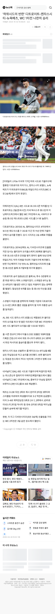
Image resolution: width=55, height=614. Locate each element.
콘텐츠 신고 (33, 579)
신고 (28, 22)
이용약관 (13, 579)
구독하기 (46, 459)
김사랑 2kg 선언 (13, 529)
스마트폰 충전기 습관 (15, 523)
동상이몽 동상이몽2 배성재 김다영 (42, 534)
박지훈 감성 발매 (39, 523)
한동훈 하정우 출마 (40, 528)
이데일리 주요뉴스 (11, 457)
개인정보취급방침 (23, 579)
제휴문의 (41, 579)
